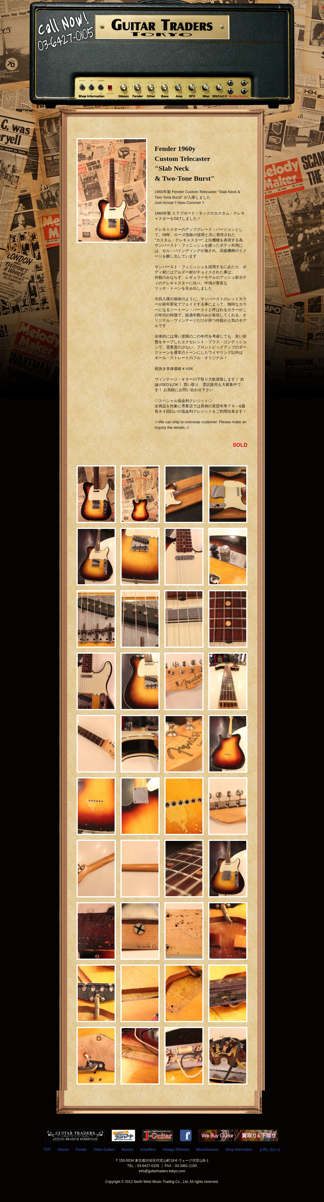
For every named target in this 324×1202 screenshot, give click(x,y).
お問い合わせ (270, 1150)
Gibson (63, 1150)
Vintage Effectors (176, 1150)
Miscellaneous (207, 1150)
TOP (46, 1150)
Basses (127, 1150)
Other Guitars (104, 1150)
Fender (81, 1150)
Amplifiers (148, 1150)
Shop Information (239, 1150)
